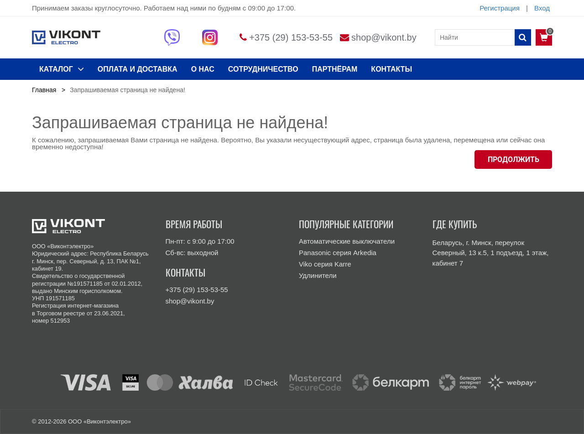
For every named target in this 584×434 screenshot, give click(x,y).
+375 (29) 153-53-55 (291, 37)
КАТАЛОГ (61, 69)
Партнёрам (335, 69)
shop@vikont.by (384, 37)
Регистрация (500, 8)
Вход (542, 8)
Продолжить (513, 159)
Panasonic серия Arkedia (337, 252)
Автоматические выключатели (347, 241)
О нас (202, 69)
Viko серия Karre (325, 264)
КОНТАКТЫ (391, 69)
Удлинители (318, 275)
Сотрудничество (263, 69)
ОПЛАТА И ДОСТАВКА (137, 69)
